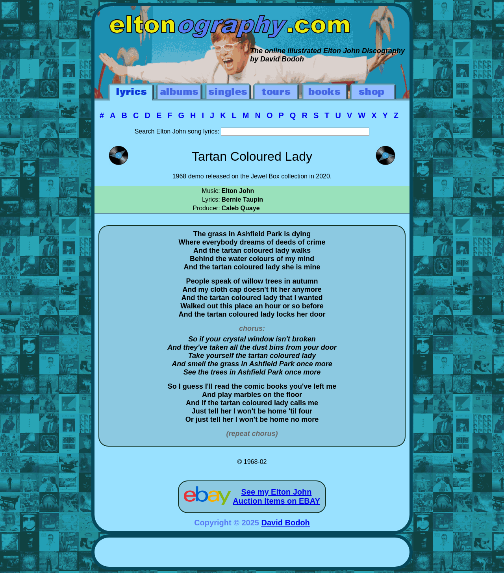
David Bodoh (285, 522)
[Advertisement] (252, 553)
